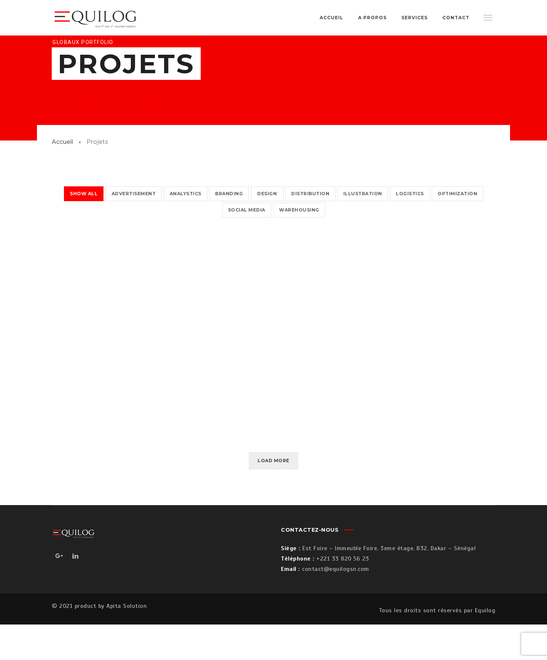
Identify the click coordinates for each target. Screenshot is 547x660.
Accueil (62, 177)
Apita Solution (126, 641)
